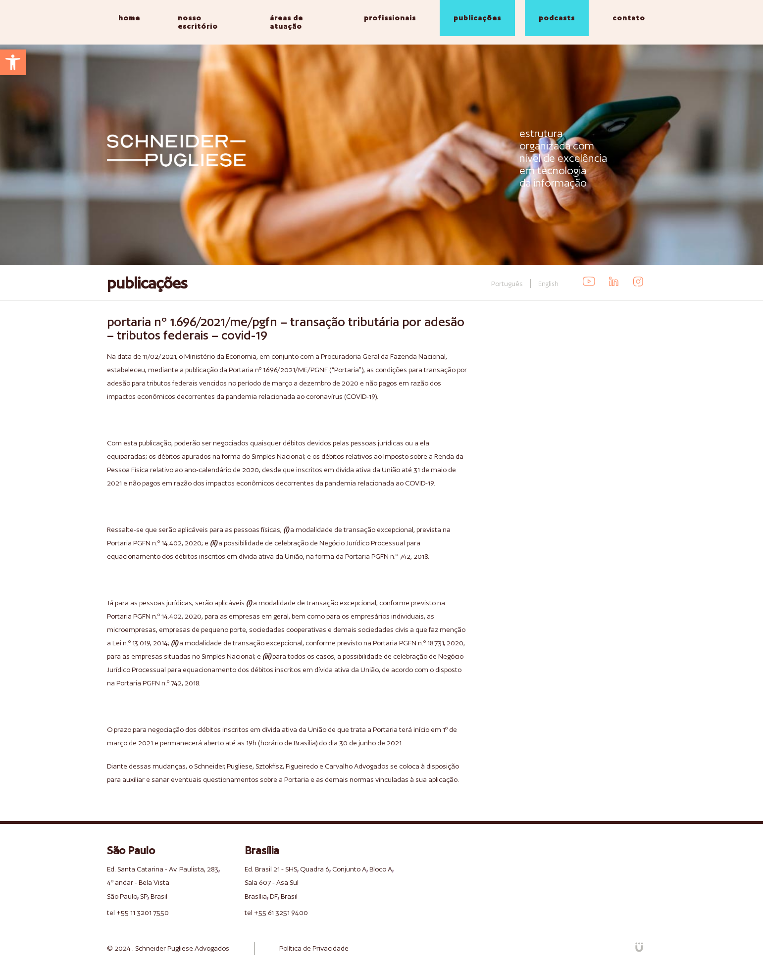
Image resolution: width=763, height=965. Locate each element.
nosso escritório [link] (198, 22)
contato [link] (628, 18)
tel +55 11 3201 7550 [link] (138, 913)
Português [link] (507, 284)
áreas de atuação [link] (286, 22)
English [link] (548, 284)
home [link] (129, 18)
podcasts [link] (557, 18)
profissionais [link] (390, 18)
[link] (13, 62)
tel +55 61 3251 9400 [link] (276, 913)
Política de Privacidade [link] (314, 948)
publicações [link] (477, 18)
